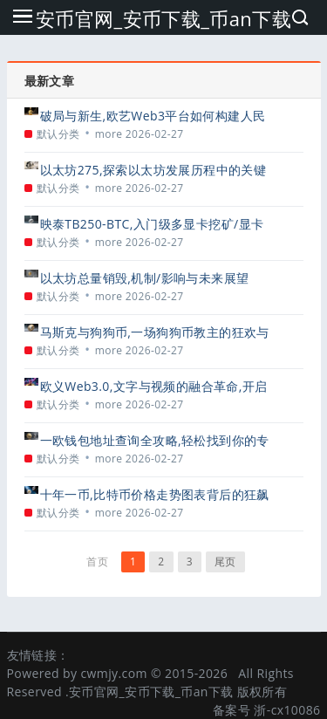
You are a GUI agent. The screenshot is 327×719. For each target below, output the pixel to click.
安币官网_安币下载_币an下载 (163, 18)
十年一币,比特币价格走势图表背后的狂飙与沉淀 (154, 494)
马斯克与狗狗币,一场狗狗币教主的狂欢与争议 (154, 332)
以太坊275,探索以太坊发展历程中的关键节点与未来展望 (153, 169)
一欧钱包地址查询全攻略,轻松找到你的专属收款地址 (154, 440)
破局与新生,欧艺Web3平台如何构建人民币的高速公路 (153, 115)
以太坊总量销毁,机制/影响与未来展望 (144, 278)
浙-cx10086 (287, 710)
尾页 (225, 561)
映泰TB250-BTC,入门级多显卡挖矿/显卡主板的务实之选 (152, 224)
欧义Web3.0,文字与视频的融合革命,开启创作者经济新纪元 (154, 386)
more (109, 134)
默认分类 (58, 134)
